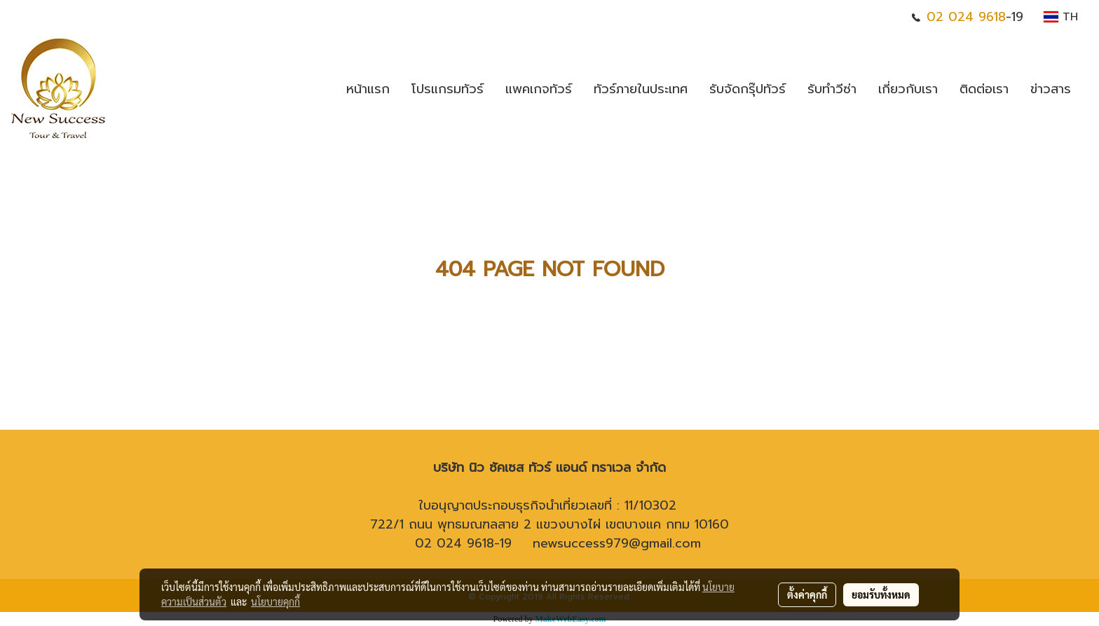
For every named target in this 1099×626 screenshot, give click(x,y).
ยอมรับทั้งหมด (881, 594)
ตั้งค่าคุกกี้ (807, 594)
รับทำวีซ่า (831, 89)
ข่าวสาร (1050, 89)
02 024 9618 (966, 17)
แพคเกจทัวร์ (538, 89)
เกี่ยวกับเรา (908, 89)
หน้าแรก (368, 89)
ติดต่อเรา (984, 89)
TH (1061, 16)
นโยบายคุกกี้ (275, 601)
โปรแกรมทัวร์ (447, 89)
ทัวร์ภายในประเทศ (641, 89)
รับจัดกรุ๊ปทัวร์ (747, 89)
